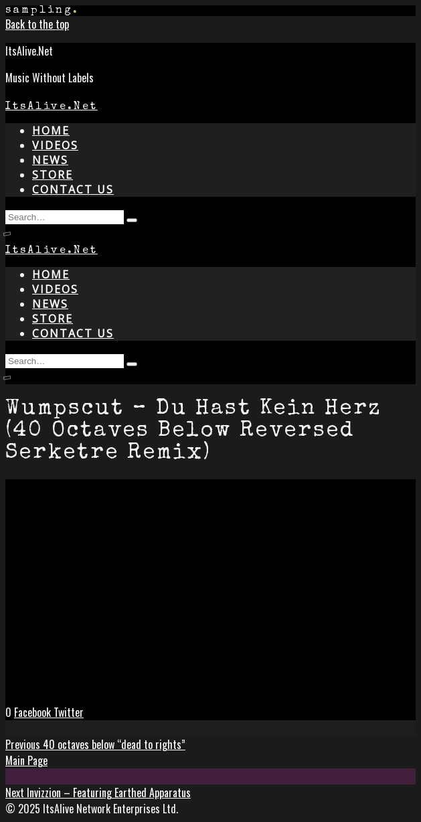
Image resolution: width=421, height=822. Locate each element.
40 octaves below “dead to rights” (95, 744)
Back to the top (37, 24)
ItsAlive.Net (51, 107)
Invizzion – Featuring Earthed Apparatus (98, 793)
